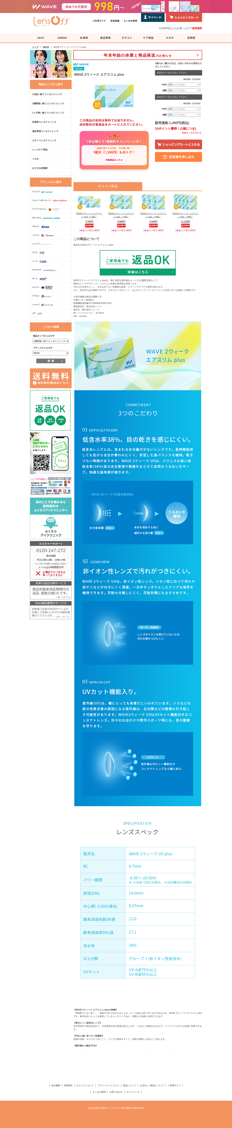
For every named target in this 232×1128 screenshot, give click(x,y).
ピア (38, 313)
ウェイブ (43, 192)
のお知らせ (138, 55)
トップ (35, 47)
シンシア (42, 244)
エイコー (43, 287)
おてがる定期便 (39, 168)
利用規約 (68, 1085)
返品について (129, 1085)
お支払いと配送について (152, 1085)
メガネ (35, 159)
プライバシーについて (108, 1085)
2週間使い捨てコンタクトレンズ (48, 103)
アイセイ (42, 296)
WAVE (46, 47)
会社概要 (55, 1085)
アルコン (41, 227)
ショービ (43, 305)
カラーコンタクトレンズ (44, 140)
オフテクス (45, 270)
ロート (40, 279)
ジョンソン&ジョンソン (50, 201)
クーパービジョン (46, 209)
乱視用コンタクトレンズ (44, 122)
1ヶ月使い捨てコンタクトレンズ (48, 112)
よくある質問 (99, 1092)
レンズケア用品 (39, 149)
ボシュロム (46, 218)
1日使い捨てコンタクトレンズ (47, 94)
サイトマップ (132, 1092)
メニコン (44, 235)
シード (40, 261)
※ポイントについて (191, 133)
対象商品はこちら (114, 160)
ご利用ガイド (174, 1085)
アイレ (39, 253)
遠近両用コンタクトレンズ (45, 131)
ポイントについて (85, 1085)
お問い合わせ (116, 1092)
